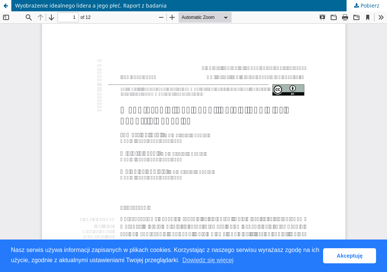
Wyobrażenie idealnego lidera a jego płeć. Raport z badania (91, 5)
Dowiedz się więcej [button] (208, 260)
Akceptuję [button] (350, 256)
